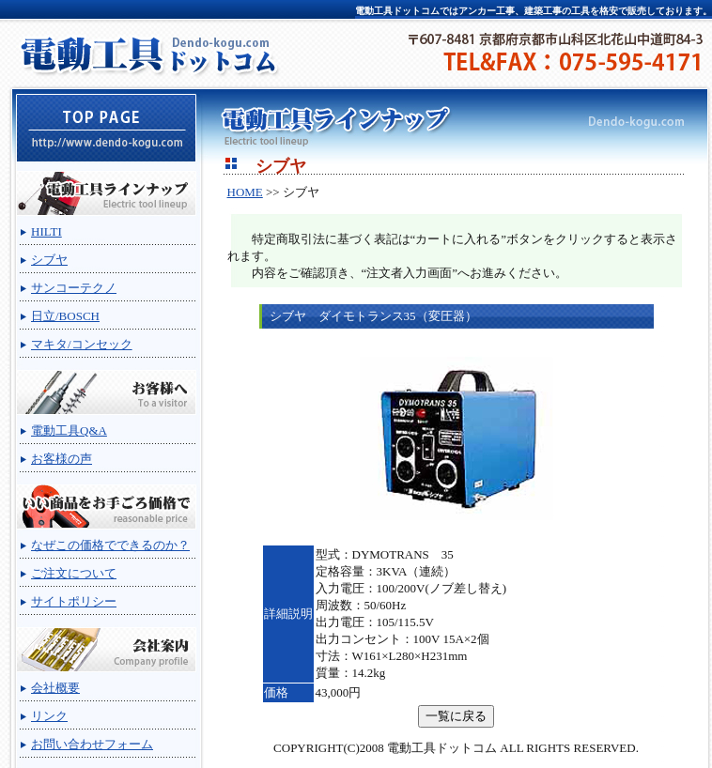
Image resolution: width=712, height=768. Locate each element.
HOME (245, 192)
